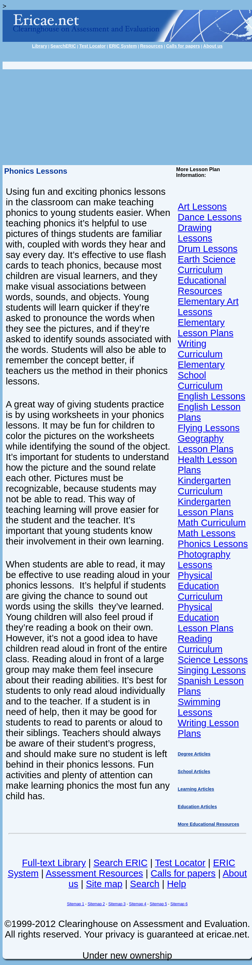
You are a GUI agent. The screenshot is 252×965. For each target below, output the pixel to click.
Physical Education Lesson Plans (205, 617)
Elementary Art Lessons (208, 306)
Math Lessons (207, 533)
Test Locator (92, 46)
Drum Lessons (208, 249)
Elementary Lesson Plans (205, 327)
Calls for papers (183, 46)
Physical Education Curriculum (200, 586)
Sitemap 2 (96, 904)
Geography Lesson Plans (205, 443)
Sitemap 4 (137, 904)
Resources (151, 46)
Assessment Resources (94, 873)
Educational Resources (202, 285)
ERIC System (123, 46)
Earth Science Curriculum (207, 264)
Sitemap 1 (75, 904)
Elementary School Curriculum (201, 375)
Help (176, 884)
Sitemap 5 (158, 904)
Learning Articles (196, 789)
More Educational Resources (208, 824)
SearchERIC (63, 46)
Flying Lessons (209, 428)
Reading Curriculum (200, 644)
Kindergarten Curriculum (204, 485)
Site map (104, 884)
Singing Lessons (212, 670)
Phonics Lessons (213, 544)
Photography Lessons (204, 559)
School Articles (194, 771)
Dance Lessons (210, 217)
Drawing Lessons (195, 233)
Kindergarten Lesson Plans (205, 507)
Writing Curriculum (200, 348)
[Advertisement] (126, 117)
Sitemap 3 (117, 904)
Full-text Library (54, 863)
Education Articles (197, 806)
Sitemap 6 (179, 904)
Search (145, 884)
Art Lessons (202, 206)
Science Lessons (213, 660)
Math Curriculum (212, 523)
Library (39, 46)
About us (213, 46)
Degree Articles (194, 753)
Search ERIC (120, 863)
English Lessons (211, 396)
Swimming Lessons (199, 707)
